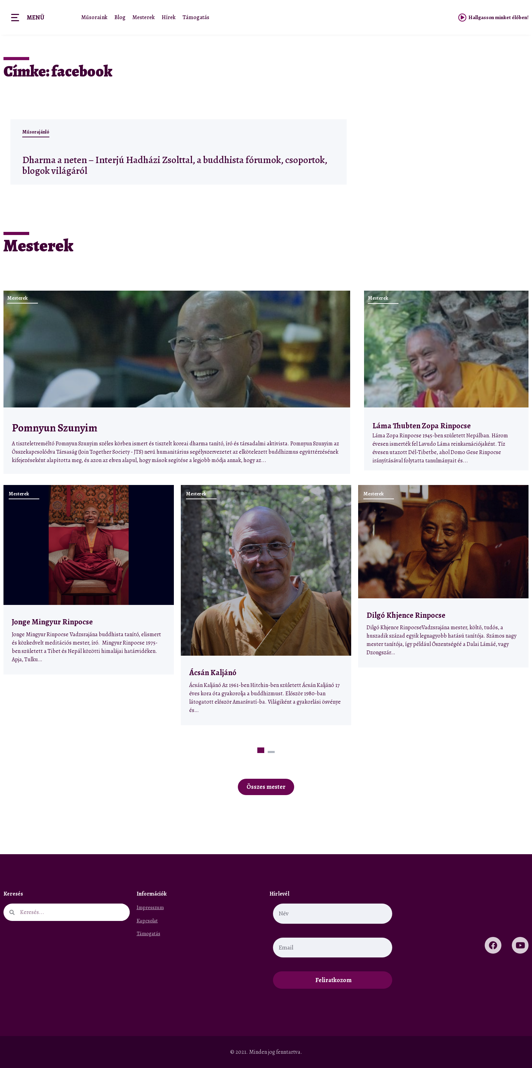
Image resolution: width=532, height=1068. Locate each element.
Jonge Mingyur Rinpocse (52, 621)
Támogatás (196, 17)
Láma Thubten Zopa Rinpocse (421, 425)
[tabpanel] (88, 579)
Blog (120, 17)
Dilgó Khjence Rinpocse (405, 615)
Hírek (169, 17)
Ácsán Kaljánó (213, 672)
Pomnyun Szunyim (54, 428)
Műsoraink (94, 17)
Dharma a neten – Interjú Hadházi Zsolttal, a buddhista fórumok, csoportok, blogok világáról (167, 165)
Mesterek (143, 17)
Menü (35, 17)
